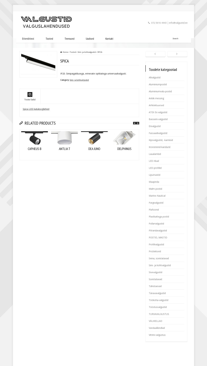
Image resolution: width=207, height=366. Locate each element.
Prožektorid (155, 251)
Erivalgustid (155, 126)
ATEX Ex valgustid (158, 112)
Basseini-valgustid (158, 119)
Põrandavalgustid (158, 230)
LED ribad (154, 160)
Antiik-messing (156, 98)
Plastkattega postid (159, 216)
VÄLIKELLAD (155, 320)
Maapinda (154, 181)
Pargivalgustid (156, 202)
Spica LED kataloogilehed (36, 118)
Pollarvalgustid (156, 223)
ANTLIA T (64, 158)
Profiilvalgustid (156, 244)
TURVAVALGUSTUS (159, 314)
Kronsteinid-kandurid (159, 147)
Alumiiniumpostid (158, 84)
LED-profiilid (155, 167)
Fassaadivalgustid (158, 133)
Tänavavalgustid (157, 293)
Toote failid (29, 106)
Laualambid (155, 153)
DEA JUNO (94, 158)
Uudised (90, 38)
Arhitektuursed (156, 105)
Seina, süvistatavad (159, 258)
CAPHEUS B (34, 158)
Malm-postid (155, 188)
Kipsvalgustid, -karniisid (161, 140)
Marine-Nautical (157, 195)
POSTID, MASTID (158, 237)
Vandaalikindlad (157, 327)
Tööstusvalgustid (158, 307)
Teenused (69, 38)
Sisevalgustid (155, 272)
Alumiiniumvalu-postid (160, 91)
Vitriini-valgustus (157, 334)
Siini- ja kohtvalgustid (79, 80)
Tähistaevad (155, 286)
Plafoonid (154, 209)
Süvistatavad (155, 279)
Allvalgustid (154, 77)
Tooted (49, 38)
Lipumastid (154, 174)
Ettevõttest (28, 38)
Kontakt (109, 38)
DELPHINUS (124, 158)
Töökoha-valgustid (158, 300)
